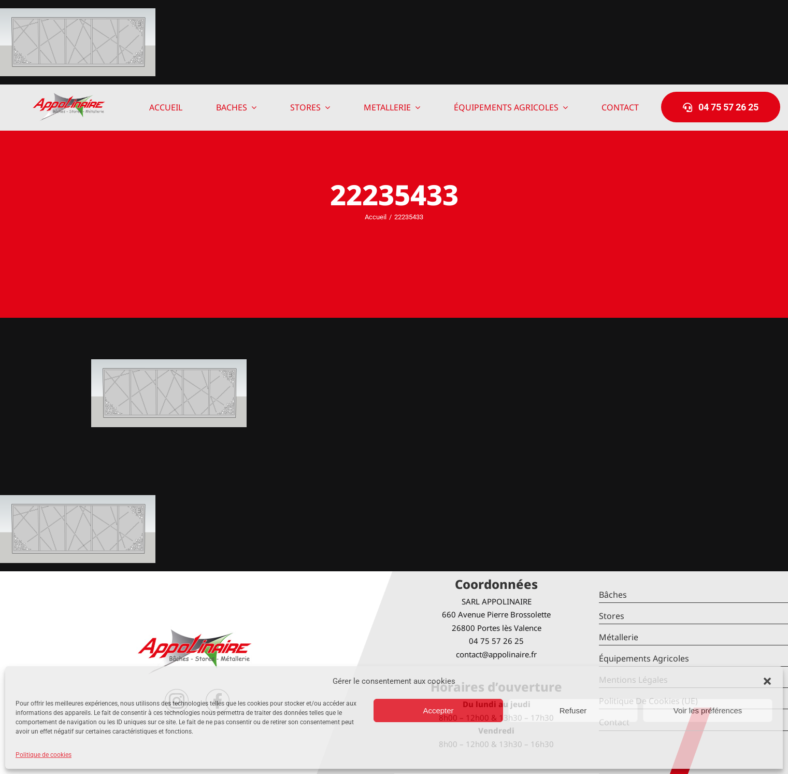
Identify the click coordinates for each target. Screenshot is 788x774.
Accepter (438, 710)
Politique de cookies (43, 754)
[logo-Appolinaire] (69, 97)
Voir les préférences (708, 710)
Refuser (573, 710)
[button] (767, 681)
